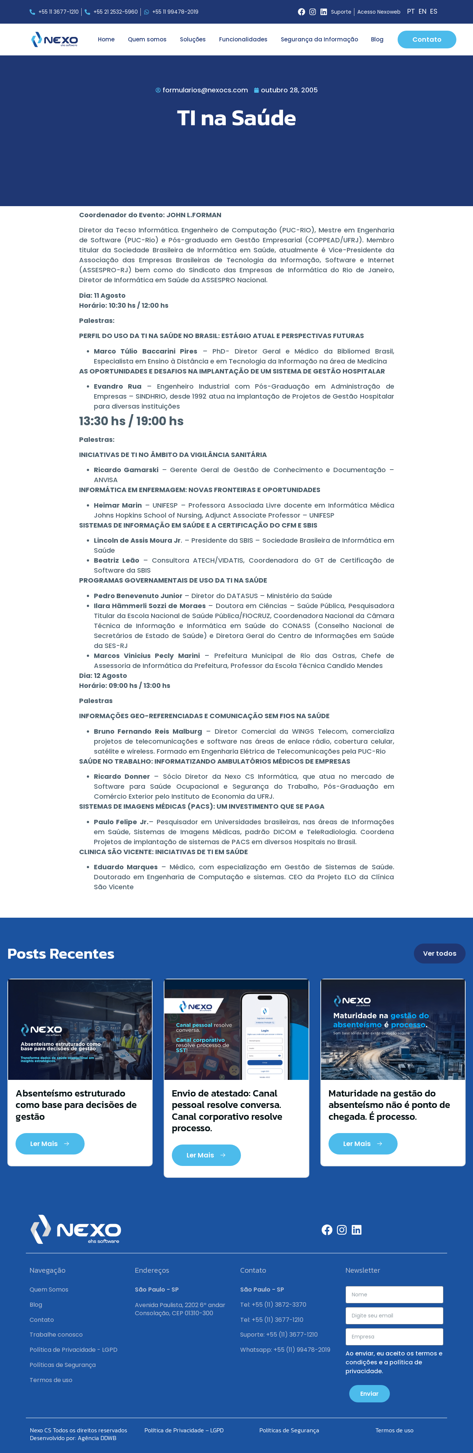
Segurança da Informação (319, 39)
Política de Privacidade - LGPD (74, 1349)
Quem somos (147, 39)
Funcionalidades (243, 39)
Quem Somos (49, 1289)
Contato (42, 1320)
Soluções (193, 39)
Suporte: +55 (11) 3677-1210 (279, 1334)
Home (106, 39)
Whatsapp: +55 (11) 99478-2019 (285, 1349)
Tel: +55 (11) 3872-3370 (273, 1304)
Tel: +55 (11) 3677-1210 (271, 1320)
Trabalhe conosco (56, 1334)
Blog (377, 39)
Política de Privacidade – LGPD (184, 1430)
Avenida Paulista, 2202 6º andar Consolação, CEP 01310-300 (180, 1309)
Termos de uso (51, 1380)
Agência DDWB (97, 1437)
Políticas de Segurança (63, 1365)
